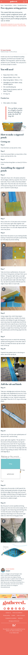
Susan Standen (10, 569)
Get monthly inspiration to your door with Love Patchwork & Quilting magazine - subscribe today (13, 24)
